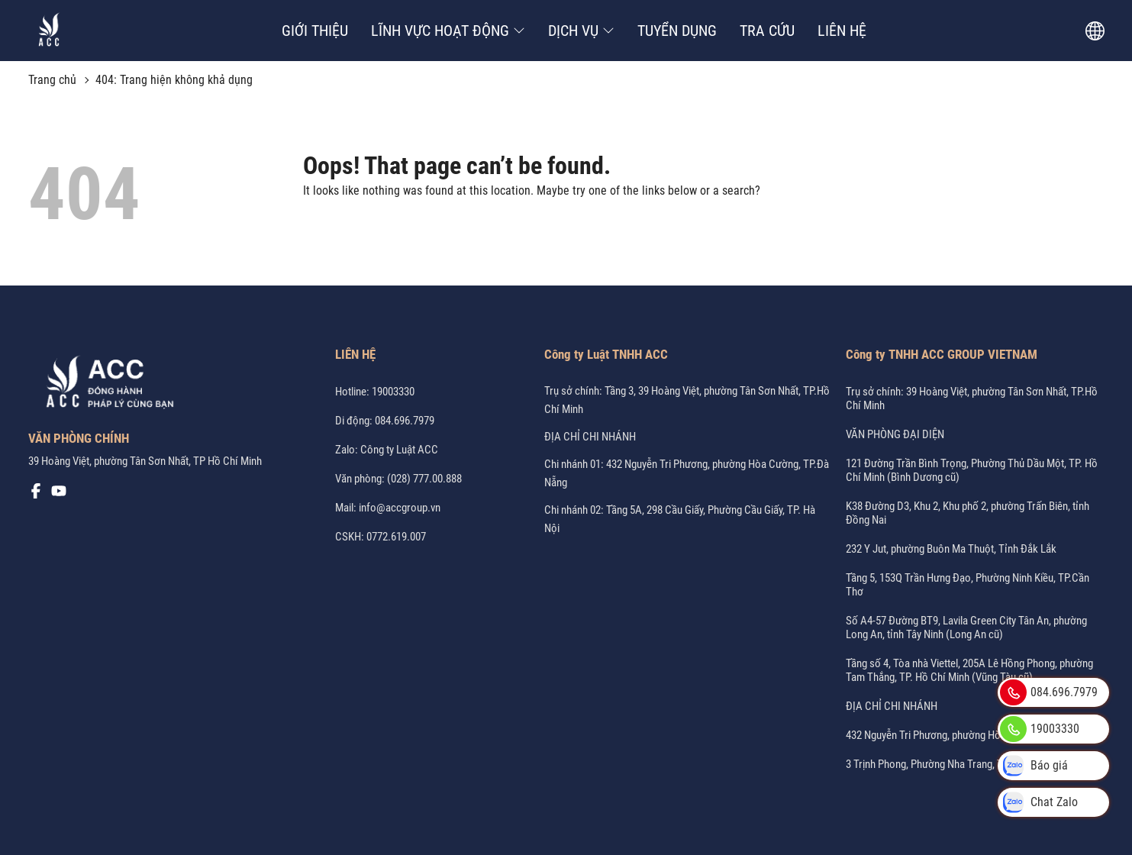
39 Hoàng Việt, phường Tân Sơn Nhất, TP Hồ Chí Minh (145, 461)
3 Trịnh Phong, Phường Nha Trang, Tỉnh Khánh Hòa (956, 764)
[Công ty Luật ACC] (49, 30)
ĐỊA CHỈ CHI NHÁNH (590, 437)
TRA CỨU (767, 30)
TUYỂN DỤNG (677, 30)
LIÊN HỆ (842, 30)
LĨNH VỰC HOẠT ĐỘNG (448, 30)
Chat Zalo (1039, 802)
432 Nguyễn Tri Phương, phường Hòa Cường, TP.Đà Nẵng (970, 735)
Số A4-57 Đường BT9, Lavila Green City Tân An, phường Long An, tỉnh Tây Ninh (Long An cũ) (966, 627)
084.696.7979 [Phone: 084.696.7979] (404, 421)
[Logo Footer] (104, 385)
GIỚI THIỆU (315, 30)
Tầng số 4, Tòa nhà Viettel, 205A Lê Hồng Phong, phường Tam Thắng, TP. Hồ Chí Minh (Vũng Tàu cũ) (969, 670)
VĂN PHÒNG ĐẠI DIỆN (895, 434)
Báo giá (1034, 766)
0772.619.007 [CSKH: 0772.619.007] (396, 537)
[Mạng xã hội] (36, 495)
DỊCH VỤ (581, 30)
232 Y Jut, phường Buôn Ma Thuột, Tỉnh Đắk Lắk (951, 549)
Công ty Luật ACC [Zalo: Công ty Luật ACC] (399, 450)
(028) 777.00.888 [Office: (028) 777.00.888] (424, 479)
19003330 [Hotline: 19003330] (393, 391)
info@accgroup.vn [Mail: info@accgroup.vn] (399, 508)
